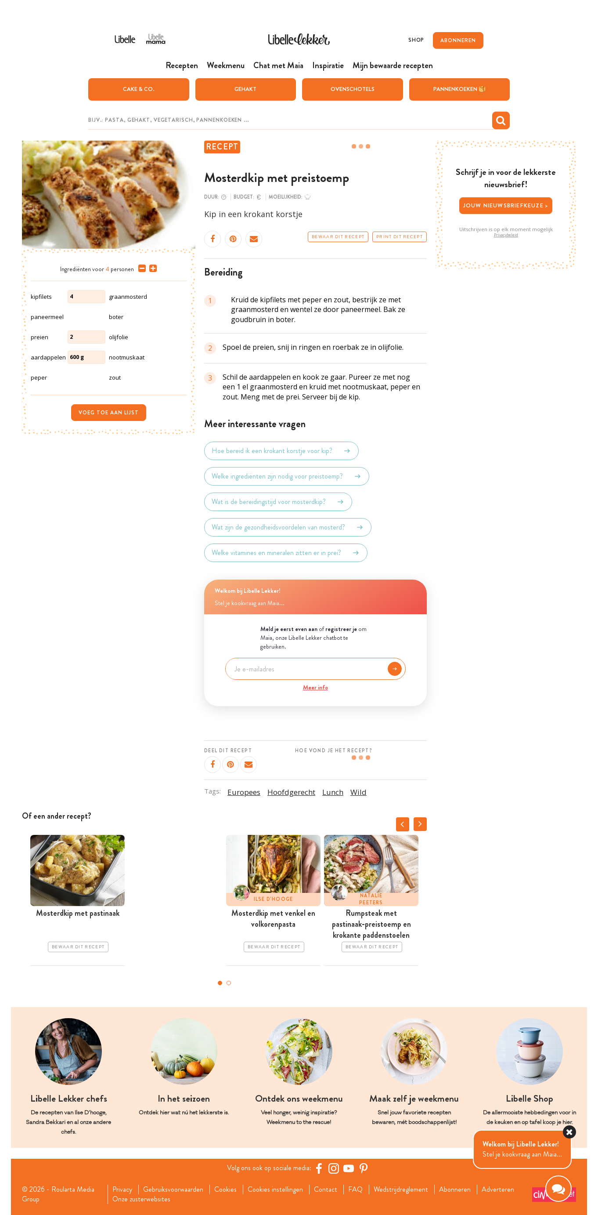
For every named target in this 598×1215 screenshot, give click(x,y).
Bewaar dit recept (338, 237)
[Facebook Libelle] (318, 1168)
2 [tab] (229, 983)
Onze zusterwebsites (141, 1199)
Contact (325, 1189)
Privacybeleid (506, 235)
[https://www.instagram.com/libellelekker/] (333, 1168)
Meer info (315, 687)
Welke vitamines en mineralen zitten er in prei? (286, 553)
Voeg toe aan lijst (109, 413)
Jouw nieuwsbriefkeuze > (506, 205)
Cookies (225, 1189)
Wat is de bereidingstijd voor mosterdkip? (278, 502)
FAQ (355, 1189)
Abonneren (455, 1189)
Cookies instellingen (275, 1189)
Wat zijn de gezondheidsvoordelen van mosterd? (288, 527)
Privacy (122, 1189)
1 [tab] (220, 983)
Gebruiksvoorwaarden (173, 1189)
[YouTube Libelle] (348, 1168)
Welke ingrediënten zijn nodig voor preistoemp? (287, 476)
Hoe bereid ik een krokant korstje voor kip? (281, 451)
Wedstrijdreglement (401, 1189)
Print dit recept (399, 237)
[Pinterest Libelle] (363, 1168)
